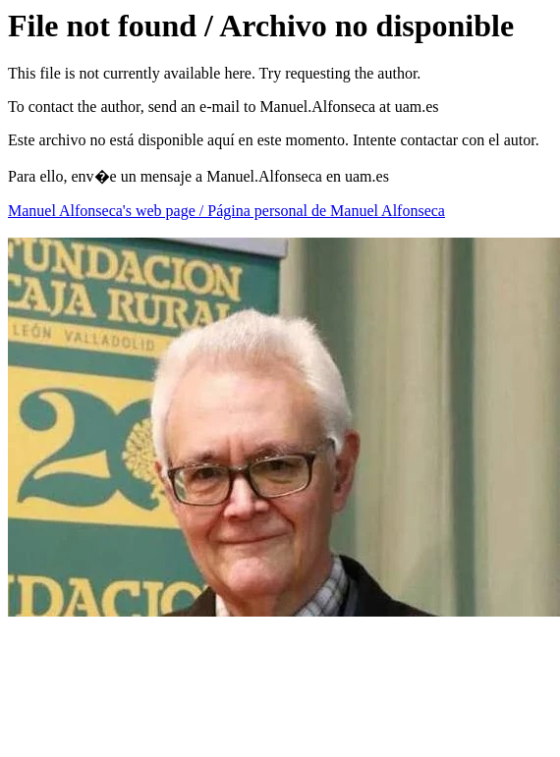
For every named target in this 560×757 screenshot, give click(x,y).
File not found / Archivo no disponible (261, 25)
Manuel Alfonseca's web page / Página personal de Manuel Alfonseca (226, 210)
